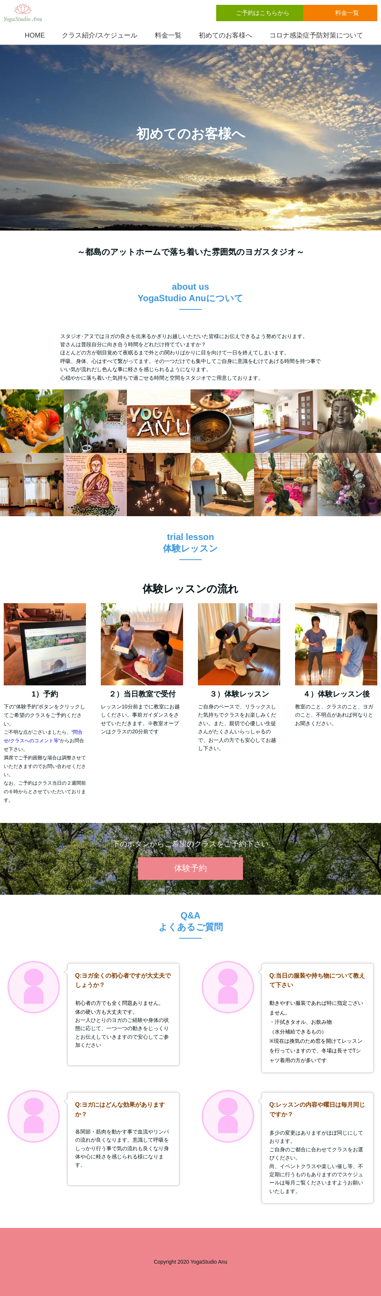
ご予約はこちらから (262, 13)
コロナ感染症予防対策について (314, 35)
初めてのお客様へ (224, 35)
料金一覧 (347, 13)
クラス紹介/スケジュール (98, 35)
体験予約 (190, 868)
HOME (33, 35)
